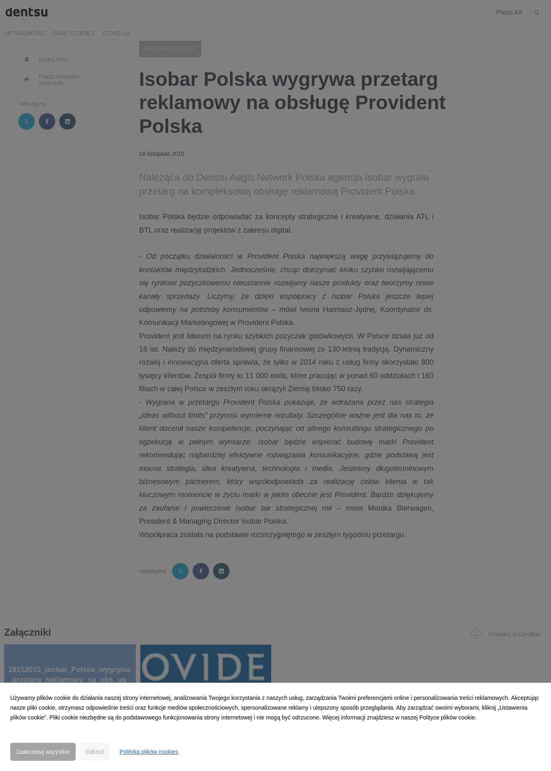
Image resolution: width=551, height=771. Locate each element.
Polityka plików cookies (148, 752)
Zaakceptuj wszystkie (43, 752)
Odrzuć (94, 752)
